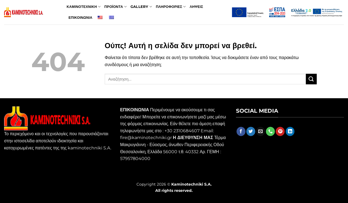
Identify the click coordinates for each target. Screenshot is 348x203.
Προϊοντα (115, 6)
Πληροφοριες (171, 6)
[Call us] (270, 131)
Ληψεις (196, 7)
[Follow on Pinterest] (280, 131)
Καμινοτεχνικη (84, 6)
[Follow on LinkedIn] (290, 131)
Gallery (141, 6)
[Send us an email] (260, 131)
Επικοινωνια (80, 18)
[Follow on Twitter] (250, 131)
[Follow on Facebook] (241, 131)
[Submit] (311, 79)
